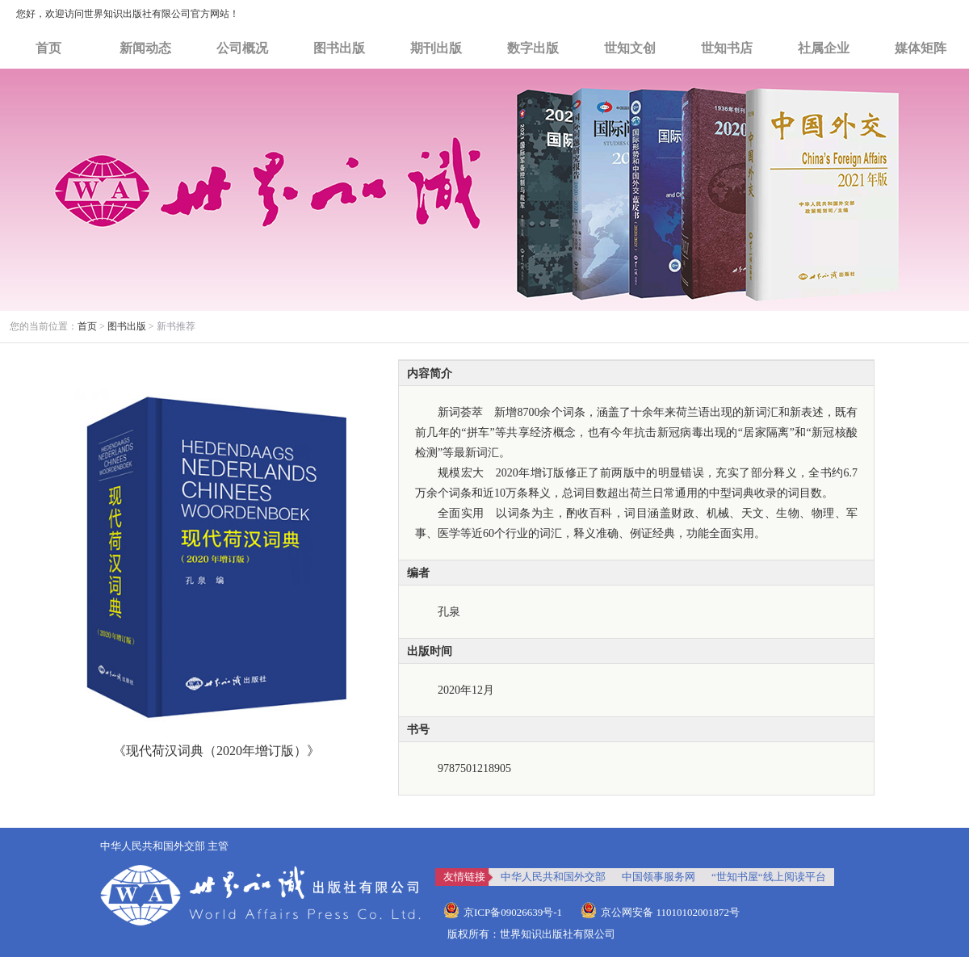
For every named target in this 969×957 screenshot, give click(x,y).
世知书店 (727, 48)
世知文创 (630, 48)
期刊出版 (436, 48)
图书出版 (339, 48)
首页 (48, 48)
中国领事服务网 (658, 877)
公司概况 (242, 48)
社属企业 (823, 48)
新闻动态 (145, 48)
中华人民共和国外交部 (553, 877)
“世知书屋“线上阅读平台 (768, 877)
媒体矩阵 (920, 48)
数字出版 (533, 48)
